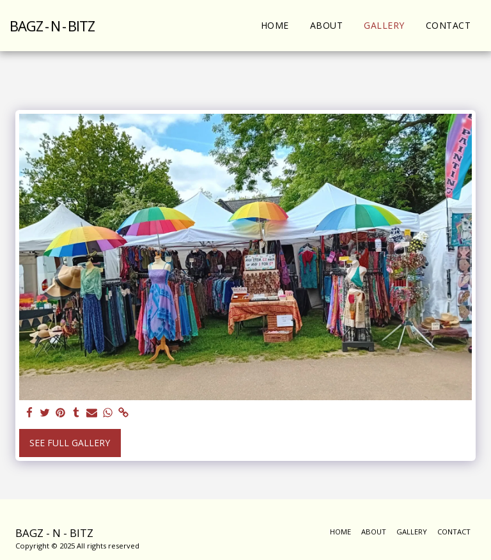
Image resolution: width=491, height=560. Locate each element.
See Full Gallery (69, 443)
